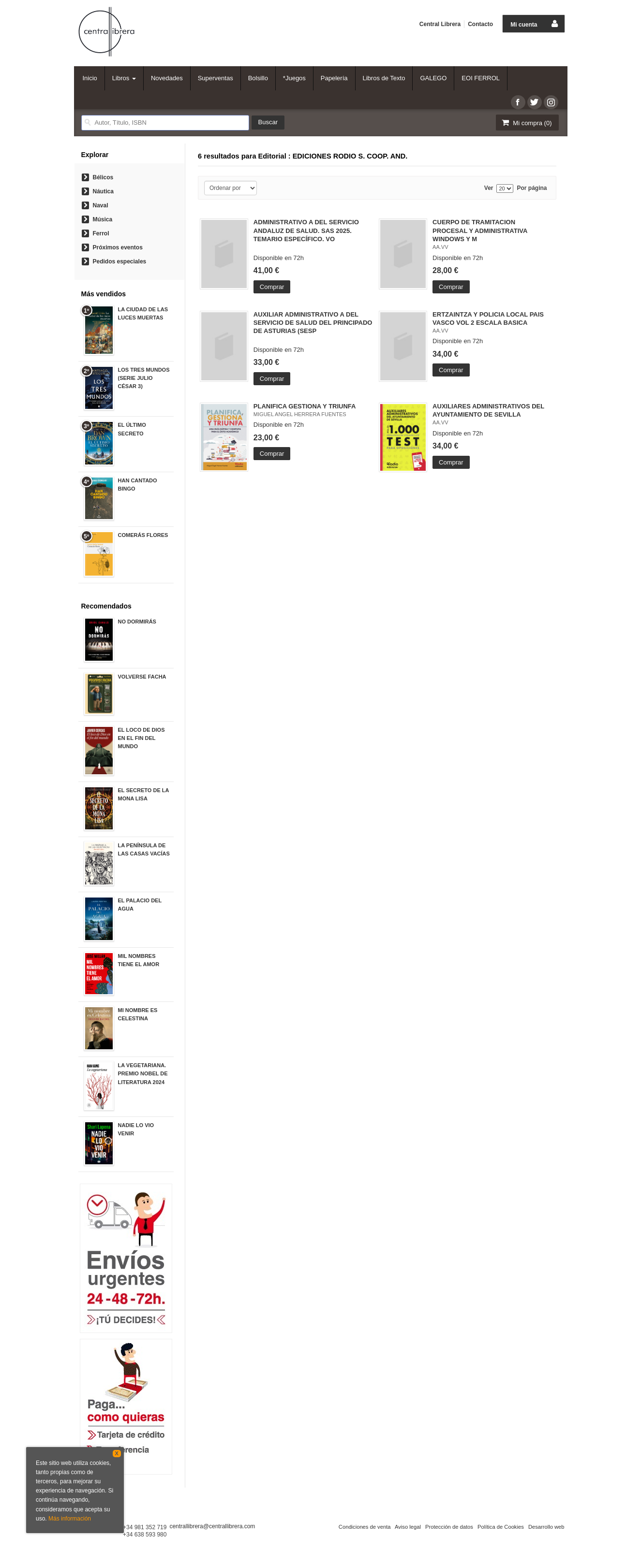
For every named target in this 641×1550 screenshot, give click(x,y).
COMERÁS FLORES (143, 535)
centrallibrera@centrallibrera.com (212, 1526)
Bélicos (103, 177)
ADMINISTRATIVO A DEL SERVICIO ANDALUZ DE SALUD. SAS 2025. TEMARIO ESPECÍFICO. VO (306, 230)
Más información (69, 1518)
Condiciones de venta (365, 1527)
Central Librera (440, 24)
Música (103, 219)
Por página (532, 188)
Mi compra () (526, 122)
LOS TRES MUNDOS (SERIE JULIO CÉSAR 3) (144, 378)
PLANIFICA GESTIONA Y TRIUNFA (304, 406)
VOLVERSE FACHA (142, 677)
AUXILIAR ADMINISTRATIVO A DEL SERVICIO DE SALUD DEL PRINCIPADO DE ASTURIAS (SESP (313, 322)
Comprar (272, 286)
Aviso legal (408, 1527)
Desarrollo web (546, 1527)
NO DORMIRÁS (137, 621)
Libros (124, 78)
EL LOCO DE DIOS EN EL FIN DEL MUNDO (141, 738)
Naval (100, 205)
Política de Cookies (500, 1527)
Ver (488, 188)
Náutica (103, 191)
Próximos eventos (118, 247)
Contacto (480, 24)
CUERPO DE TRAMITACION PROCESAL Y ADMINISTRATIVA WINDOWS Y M (479, 230)
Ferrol (101, 233)
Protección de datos (449, 1527)
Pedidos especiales (120, 261)
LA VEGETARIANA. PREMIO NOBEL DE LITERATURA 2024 (143, 1073)
